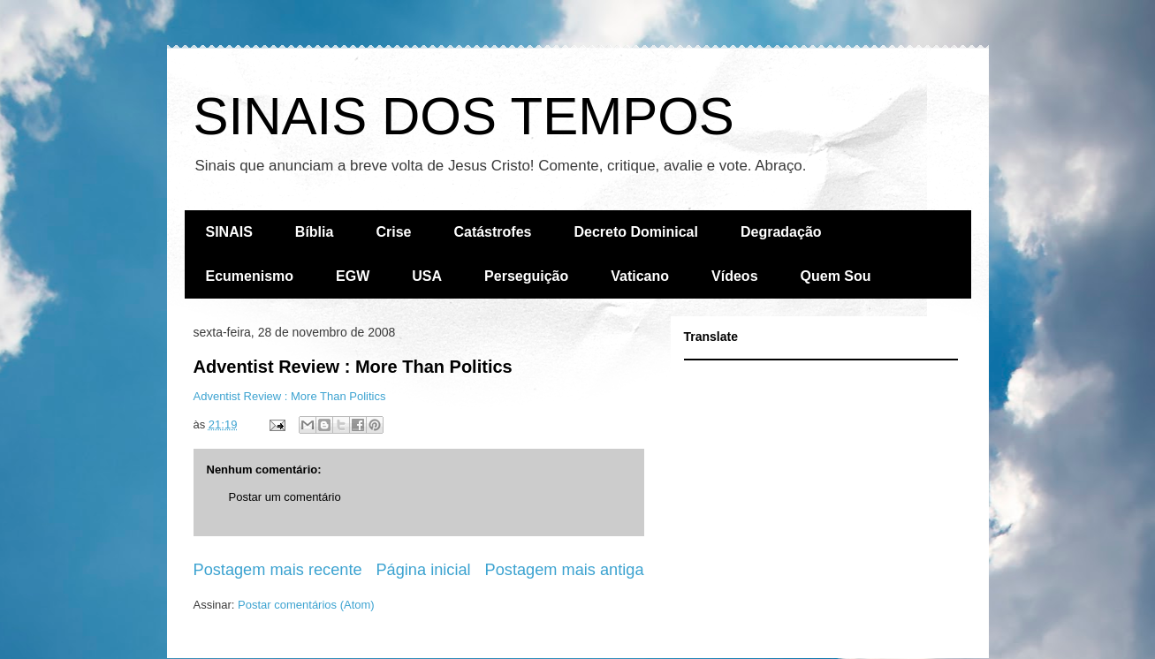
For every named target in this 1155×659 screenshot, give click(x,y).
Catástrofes (492, 231)
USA (427, 276)
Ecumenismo (250, 276)
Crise (393, 231)
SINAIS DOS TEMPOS (464, 116)
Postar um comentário (285, 497)
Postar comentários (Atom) (306, 604)
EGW (352, 276)
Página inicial (423, 570)
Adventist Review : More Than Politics (353, 366)
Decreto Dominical (635, 231)
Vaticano (640, 276)
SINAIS (229, 231)
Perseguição (526, 276)
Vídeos (734, 276)
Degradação (781, 231)
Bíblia (314, 231)
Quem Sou (836, 276)
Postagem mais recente (278, 570)
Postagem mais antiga (564, 570)
